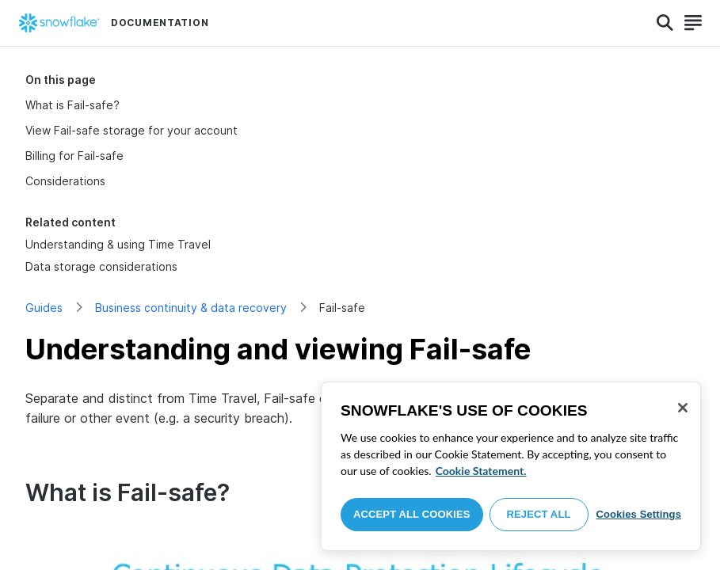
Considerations (65, 181)
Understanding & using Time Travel (118, 244)
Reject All (539, 514)
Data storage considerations (101, 266)
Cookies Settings (638, 514)
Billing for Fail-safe (74, 155)
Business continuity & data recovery (191, 307)
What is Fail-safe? (72, 105)
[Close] (682, 407)
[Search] (664, 23)
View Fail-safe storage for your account (131, 130)
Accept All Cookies (411, 514)
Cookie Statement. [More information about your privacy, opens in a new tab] (481, 470)
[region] (511, 466)
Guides (44, 307)
